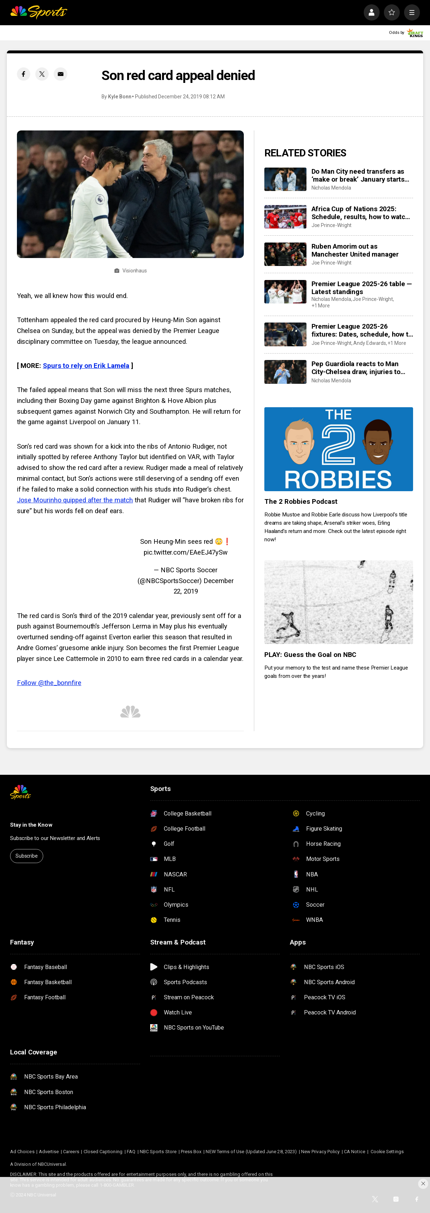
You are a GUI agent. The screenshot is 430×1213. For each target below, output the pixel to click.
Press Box (191, 1151)
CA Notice (354, 1151)
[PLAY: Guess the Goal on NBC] (338, 602)
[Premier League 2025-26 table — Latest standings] (285, 292)
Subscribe (26, 856)
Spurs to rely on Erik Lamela (86, 366)
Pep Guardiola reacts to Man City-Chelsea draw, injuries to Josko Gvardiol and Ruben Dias (359, 368)
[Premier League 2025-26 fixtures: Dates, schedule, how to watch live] (285, 334)
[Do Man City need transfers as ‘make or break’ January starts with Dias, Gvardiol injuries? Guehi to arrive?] (285, 179)
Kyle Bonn (119, 96)
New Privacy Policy (320, 1151)
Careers (71, 1151)
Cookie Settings (387, 1151)
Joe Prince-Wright (332, 225)
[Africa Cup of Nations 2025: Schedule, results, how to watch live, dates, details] (285, 217)
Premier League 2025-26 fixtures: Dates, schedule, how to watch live (362, 330)
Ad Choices (22, 1151)
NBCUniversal (52, 1164)
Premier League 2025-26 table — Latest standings (362, 288)
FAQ (131, 1151)
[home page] (38, 12)
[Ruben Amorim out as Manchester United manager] (285, 254)
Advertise (49, 1151)
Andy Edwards (369, 343)
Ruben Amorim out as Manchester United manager (355, 250)
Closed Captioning (103, 1151)
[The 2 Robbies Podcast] (338, 449)
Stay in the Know (31, 825)
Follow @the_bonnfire (49, 683)
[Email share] (60, 74)
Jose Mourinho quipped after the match (75, 500)
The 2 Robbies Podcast (300, 502)
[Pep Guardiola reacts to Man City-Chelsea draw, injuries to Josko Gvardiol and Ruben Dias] (285, 372)
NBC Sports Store (158, 1151)
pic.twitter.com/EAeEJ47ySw (186, 552)
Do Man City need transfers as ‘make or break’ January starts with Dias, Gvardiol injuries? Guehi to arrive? (358, 175)
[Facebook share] (23, 74)
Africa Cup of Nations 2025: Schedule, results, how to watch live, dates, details (360, 213)
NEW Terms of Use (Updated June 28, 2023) (251, 1151)
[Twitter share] (42, 74)
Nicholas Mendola (331, 188)
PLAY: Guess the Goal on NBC (310, 655)
